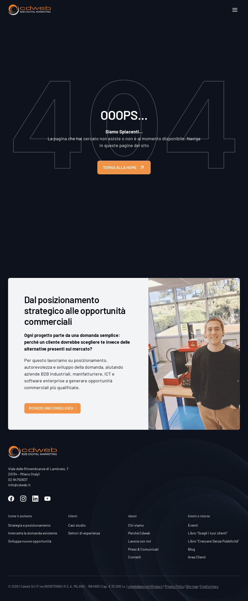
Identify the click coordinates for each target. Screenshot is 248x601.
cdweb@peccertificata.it (145, 586)
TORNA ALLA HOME (124, 167)
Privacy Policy (174, 586)
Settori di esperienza (84, 533)
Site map (192, 586)
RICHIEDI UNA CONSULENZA (52, 408)
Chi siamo (136, 525)
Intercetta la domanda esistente (32, 533)
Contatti (134, 557)
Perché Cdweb (139, 533)
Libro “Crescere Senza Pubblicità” (213, 541)
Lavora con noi (139, 541)
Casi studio (77, 525)
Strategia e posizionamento (29, 525)
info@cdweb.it (19, 485)
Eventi (193, 525)
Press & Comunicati (143, 549)
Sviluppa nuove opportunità (29, 541)
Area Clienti (197, 557)
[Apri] (235, 10)
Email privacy (209, 586)
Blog (191, 549)
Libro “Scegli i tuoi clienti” (208, 533)
